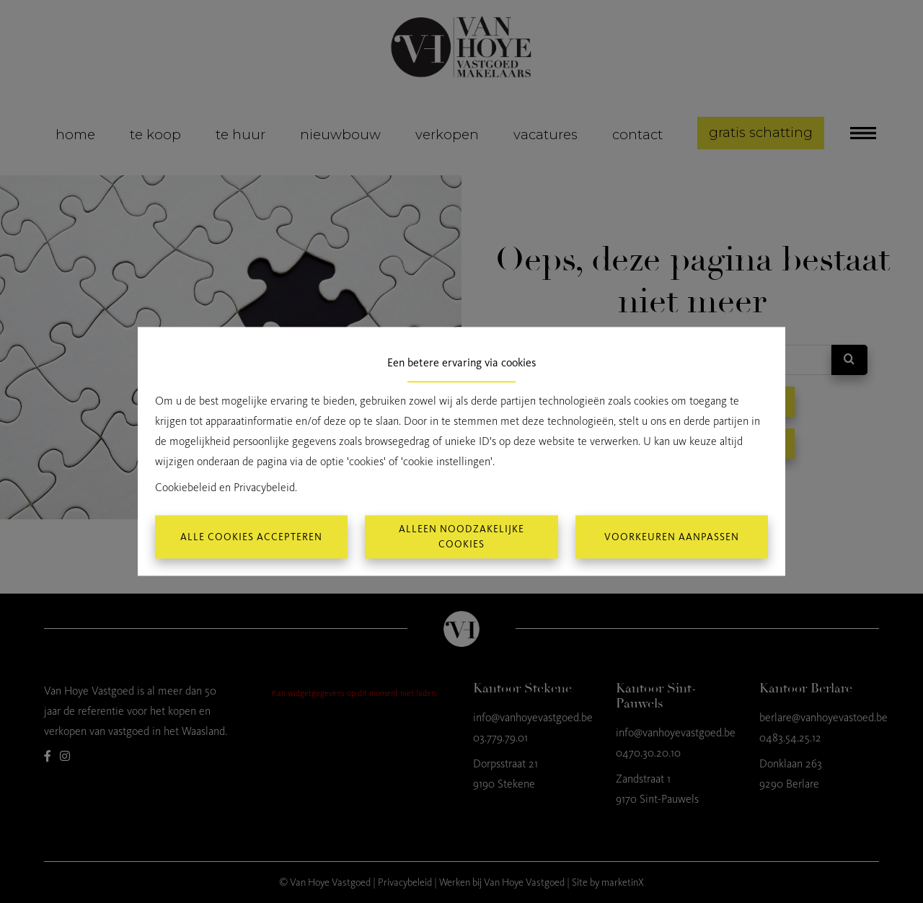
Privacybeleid (264, 488)
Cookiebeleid (185, 488)
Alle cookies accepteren (251, 537)
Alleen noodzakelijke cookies (461, 537)
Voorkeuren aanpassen (671, 537)
